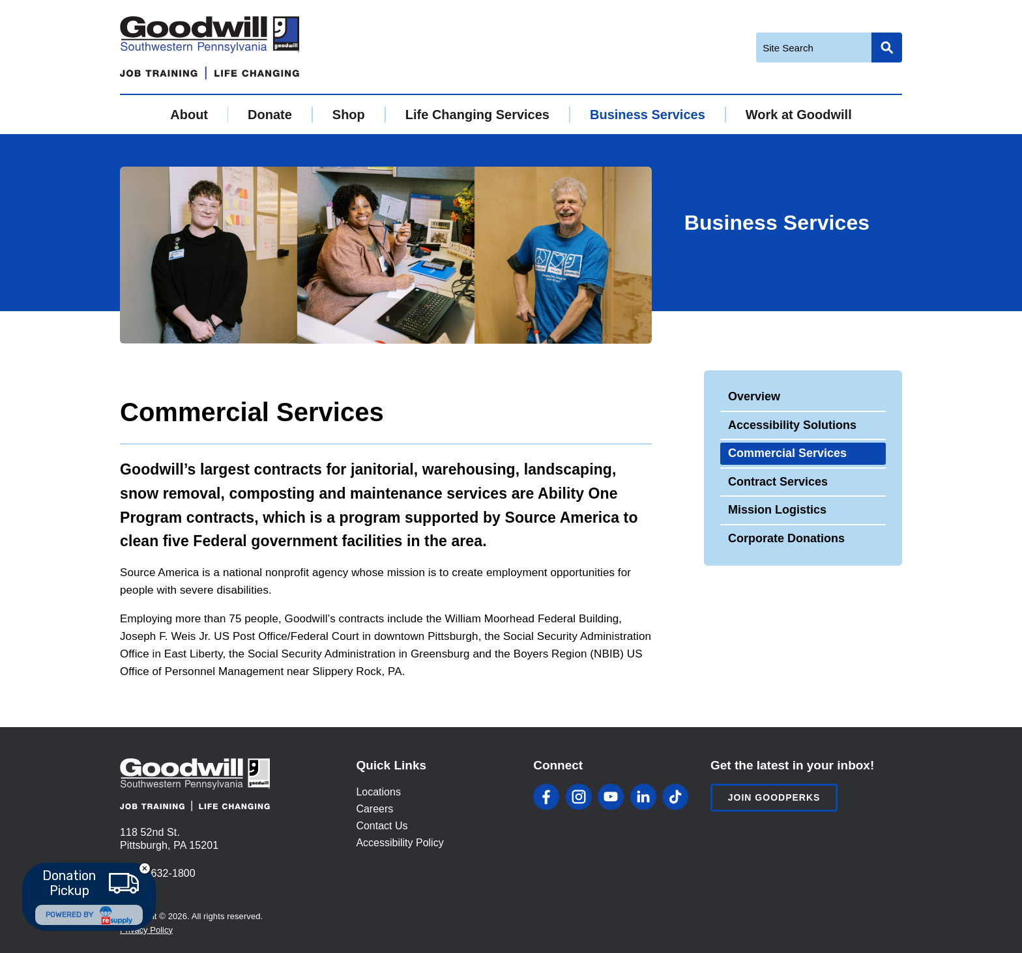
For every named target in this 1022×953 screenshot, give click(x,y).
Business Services (647, 114)
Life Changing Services (477, 114)
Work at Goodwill (799, 114)
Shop (348, 114)
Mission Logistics (777, 509)
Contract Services (778, 481)
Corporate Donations (786, 538)
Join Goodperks (774, 797)
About (189, 114)
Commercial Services (787, 453)
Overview (754, 396)
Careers (374, 808)
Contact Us (381, 825)
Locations (378, 791)
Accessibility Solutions (792, 425)
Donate (270, 114)
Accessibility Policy (399, 842)
